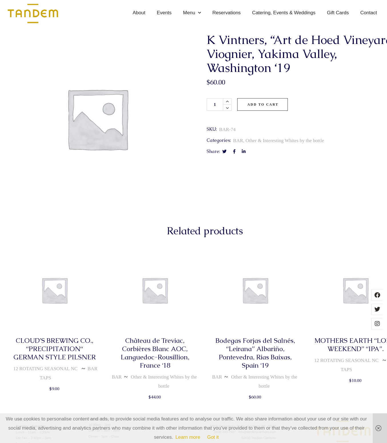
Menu (192, 12)
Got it (213, 437)
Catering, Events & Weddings (284, 12)
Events (164, 12)
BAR (238, 140)
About (139, 12)
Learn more (187, 437)
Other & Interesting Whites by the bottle (285, 140)
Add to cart (263, 104)
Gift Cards (338, 12)
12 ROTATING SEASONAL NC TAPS (45, 373)
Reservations (226, 12)
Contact (368, 12)
